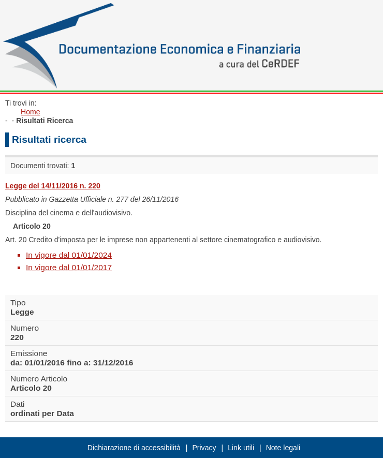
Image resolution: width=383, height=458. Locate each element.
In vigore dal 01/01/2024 (69, 254)
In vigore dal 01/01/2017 (69, 267)
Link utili (241, 448)
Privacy (204, 448)
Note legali (283, 448)
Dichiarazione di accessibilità (134, 448)
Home (30, 112)
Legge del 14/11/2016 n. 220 (52, 186)
